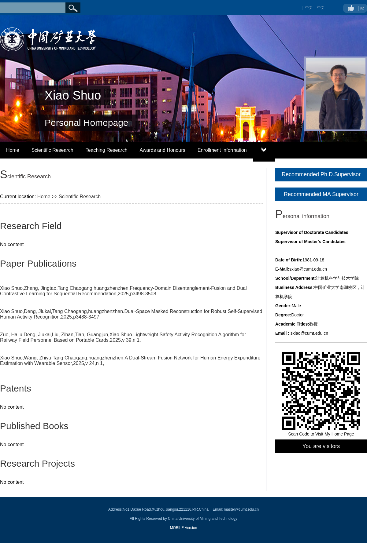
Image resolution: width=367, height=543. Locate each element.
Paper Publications (38, 263)
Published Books (34, 426)
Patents (15, 388)
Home (12, 150)
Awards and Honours (162, 150)
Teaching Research (107, 150)
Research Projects (37, 463)
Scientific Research (52, 150)
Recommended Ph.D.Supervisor (321, 174)
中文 (320, 7)
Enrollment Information (222, 150)
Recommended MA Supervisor (321, 194)
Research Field (31, 226)
